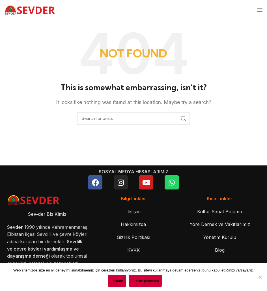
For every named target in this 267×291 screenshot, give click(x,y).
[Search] (133, 118)
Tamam (117, 281)
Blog (220, 250)
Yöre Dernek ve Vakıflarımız (220, 224)
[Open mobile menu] (260, 10)
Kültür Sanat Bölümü (219, 211)
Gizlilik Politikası (133, 237)
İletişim (133, 211)
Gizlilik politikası (145, 281)
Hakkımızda (133, 224)
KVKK (133, 250)
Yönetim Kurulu (219, 237)
